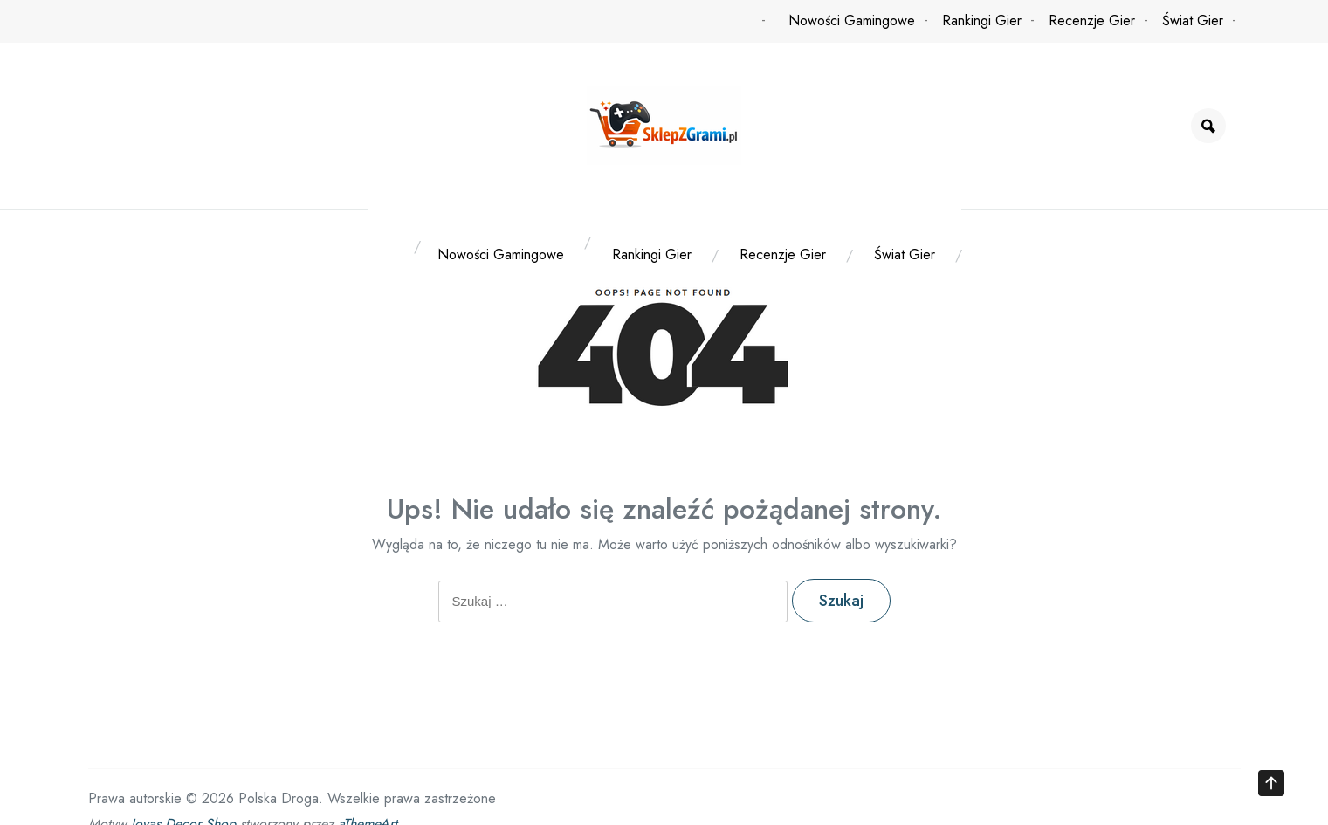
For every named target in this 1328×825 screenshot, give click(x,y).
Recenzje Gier (1092, 20)
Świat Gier (1192, 20)
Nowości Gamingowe (851, 20)
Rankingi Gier (982, 20)
